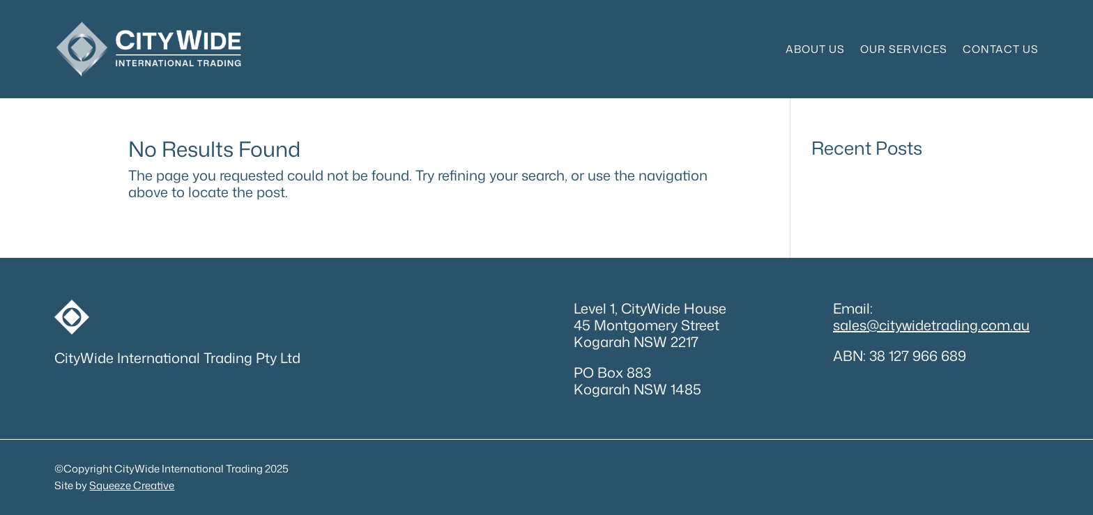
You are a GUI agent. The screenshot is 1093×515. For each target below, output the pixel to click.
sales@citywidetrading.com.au (931, 325)
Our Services (903, 49)
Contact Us (1001, 49)
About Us (815, 49)
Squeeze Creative (131, 485)
